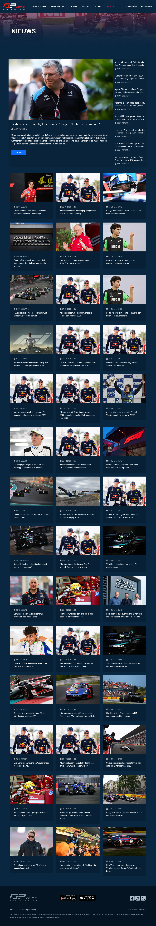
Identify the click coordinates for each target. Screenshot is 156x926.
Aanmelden (130, 6)
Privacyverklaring (29, 910)
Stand (98, 6)
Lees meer (18, 152)
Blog (11, 910)
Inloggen (146, 6)
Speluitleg (58, 6)
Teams (74, 6)
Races (86, 6)
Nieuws (111, 6)
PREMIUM (39, 6)
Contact (18, 910)
